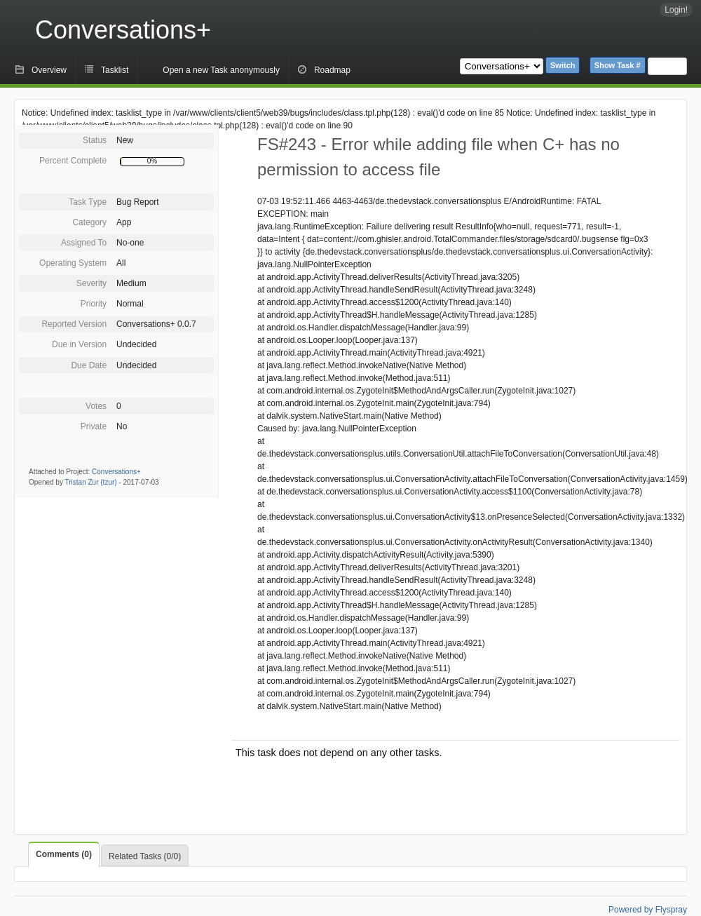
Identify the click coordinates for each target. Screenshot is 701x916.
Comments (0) (64, 854)
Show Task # (617, 65)
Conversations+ (123, 29)
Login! (676, 10)
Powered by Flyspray (647, 910)
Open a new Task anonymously (221, 70)
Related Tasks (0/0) (145, 856)
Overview (49, 70)
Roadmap (332, 70)
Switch (562, 65)
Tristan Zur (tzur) (91, 482)
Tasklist (114, 70)
